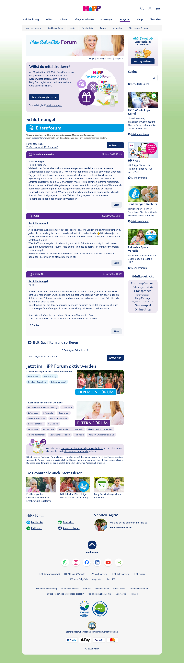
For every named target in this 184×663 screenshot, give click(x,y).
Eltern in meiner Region (60, 434)
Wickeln (150, 287)
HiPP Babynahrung (121, 574)
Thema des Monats (36, 434)
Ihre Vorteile (87, 28)
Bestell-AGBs (119, 588)
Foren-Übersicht (34, 143)
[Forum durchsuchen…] (143, 78)
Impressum (121, 593)
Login (72, 28)
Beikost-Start (33, 376)
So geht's (119, 58)
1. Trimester (67, 407)
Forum (103, 28)
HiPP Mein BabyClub (78, 579)
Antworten (115, 145)
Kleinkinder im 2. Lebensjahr (71, 429)
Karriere (86, 588)
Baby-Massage (143, 298)
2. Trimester (33, 413)
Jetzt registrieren (104, 58)
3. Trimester (48, 413)
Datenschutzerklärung (46, 588)
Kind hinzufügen (55, 28)
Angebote (96, 579)
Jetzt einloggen (54, 105)
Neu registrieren (33, 28)
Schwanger (138, 287)
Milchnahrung (50, 376)
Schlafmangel (36, 161)
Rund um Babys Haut (37, 382)
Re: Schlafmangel (38, 223)
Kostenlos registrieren (44, 97)
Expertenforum (39, 138)
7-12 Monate (48, 429)
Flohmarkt (79, 434)
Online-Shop (143, 309)
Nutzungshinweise (70, 588)
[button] (142, 8)
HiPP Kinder (139, 574)
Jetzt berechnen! (139, 221)
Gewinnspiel (143, 305)
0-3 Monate (53, 423)
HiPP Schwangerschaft (49, 574)
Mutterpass (149, 301)
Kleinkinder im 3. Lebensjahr (100, 429)
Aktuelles (117, 28)
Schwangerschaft (58, 382)
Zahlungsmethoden (139, 588)
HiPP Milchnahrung (99, 574)
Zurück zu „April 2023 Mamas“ (42, 147)
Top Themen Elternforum (99, 593)
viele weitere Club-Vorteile (76, 451)
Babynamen (64, 413)
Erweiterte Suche (140, 83)
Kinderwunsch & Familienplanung (42, 407)
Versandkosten (102, 588)
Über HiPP (110, 579)
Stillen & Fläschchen (36, 418)
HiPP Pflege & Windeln (74, 574)
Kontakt (134, 593)
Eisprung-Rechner (143, 283)
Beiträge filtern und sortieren (55, 342)
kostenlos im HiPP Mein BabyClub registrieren (82, 448)
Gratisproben (143, 291)
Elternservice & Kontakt (139, 28)
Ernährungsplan (142, 295)
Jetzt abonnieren (140, 134)
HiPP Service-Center (121, 527)
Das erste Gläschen (58, 418)
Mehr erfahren (139, 177)
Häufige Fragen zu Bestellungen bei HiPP (65, 593)
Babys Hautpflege (35, 423)
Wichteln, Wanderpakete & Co (101, 434)
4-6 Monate (33, 429)
